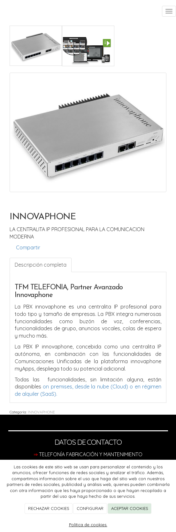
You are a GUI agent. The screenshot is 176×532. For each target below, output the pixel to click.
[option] (88, 132)
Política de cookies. (88, 524)
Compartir (25, 247)
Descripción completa (40, 265)
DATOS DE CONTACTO (88, 442)
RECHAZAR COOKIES (48, 508)
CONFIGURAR (90, 508)
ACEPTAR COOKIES (129, 508)
